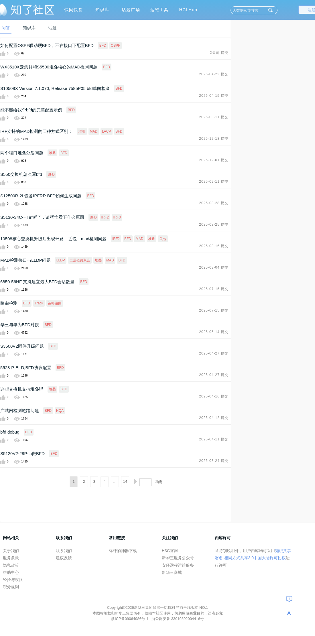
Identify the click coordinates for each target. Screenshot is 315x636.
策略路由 (55, 303)
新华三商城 (172, 572)
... (115, 481)
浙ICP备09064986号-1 (130, 619)
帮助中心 (11, 572)
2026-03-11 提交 (213, 117)
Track (39, 303)
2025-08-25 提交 (213, 224)
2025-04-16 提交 (213, 396)
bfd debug (9, 432)
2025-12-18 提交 (213, 139)
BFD (102, 46)
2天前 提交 (219, 53)
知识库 (102, 9)
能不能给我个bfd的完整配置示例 (31, 109)
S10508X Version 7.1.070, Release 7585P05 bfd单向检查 (55, 88)
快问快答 (73, 9)
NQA (60, 411)
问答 (5, 27)
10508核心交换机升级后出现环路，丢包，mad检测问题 (53, 238)
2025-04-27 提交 (213, 353)
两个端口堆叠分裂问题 (21, 152)
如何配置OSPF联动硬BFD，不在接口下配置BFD (47, 45)
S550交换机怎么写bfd (21, 174)
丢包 (163, 239)
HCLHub (188, 9)
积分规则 (11, 586)
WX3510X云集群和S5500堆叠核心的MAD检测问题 (48, 66)
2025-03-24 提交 (213, 461)
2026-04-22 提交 (213, 74)
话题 (52, 27)
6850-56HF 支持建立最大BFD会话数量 (37, 281)
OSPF (115, 46)
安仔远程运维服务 (178, 565)
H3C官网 (170, 550)
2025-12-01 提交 (213, 160)
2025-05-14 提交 (213, 332)
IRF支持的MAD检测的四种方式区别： (36, 131)
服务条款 (11, 558)
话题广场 (131, 9)
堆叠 (81, 131)
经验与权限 (13, 579)
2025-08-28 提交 (213, 203)
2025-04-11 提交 (213, 439)
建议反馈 (64, 558)
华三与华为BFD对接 (19, 324)
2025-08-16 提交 (213, 246)
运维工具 (159, 9)
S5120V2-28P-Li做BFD (22, 453)
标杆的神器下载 (123, 550)
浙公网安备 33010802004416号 (177, 619)
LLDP (60, 260)
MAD (94, 131)
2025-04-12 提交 (213, 418)
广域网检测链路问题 (19, 410)
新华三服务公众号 (178, 558)
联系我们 (64, 550)
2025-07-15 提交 (213, 289)
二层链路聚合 (80, 260)
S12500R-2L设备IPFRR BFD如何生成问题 (40, 195)
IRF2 (105, 217)
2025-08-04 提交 (213, 267)
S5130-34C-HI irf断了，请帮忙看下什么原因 (42, 217)
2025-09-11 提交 (213, 182)
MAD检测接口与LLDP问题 (25, 260)
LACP (106, 131)
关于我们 (11, 550)
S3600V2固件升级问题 (22, 346)
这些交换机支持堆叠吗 (21, 389)
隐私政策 (11, 565)
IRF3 (117, 217)
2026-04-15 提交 (213, 96)
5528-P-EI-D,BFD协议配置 (25, 367)
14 (125, 481)
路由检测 (8, 303)
